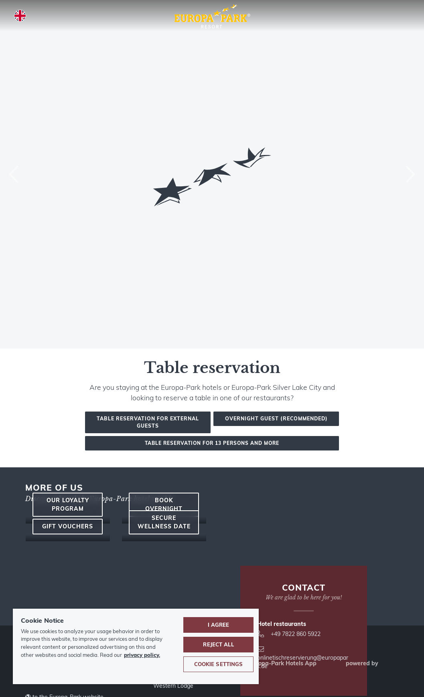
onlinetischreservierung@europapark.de (302, 658)
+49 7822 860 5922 (289, 634)
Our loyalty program (68, 546)
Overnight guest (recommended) (276, 419)
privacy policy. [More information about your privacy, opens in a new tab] (142, 655)
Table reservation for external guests (148, 422)
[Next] (410, 174)
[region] (136, 646)
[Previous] (14, 174)
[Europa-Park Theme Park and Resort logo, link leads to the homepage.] (212, 17)
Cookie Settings (218, 664)
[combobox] (212, 174)
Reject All (218, 644)
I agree (218, 625)
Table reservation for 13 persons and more (212, 443)
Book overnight (164, 546)
